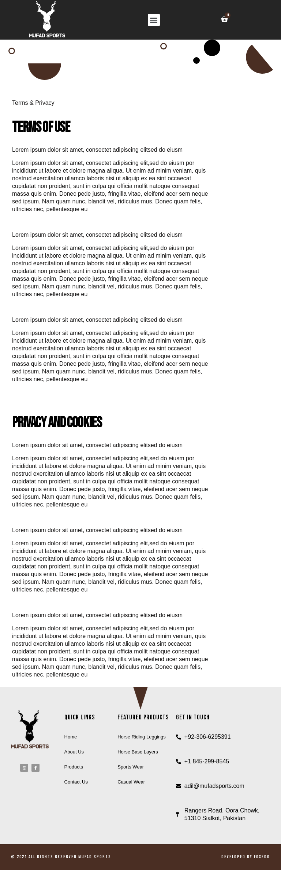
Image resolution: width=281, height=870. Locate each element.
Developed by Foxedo (245, 857)
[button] (154, 20)
